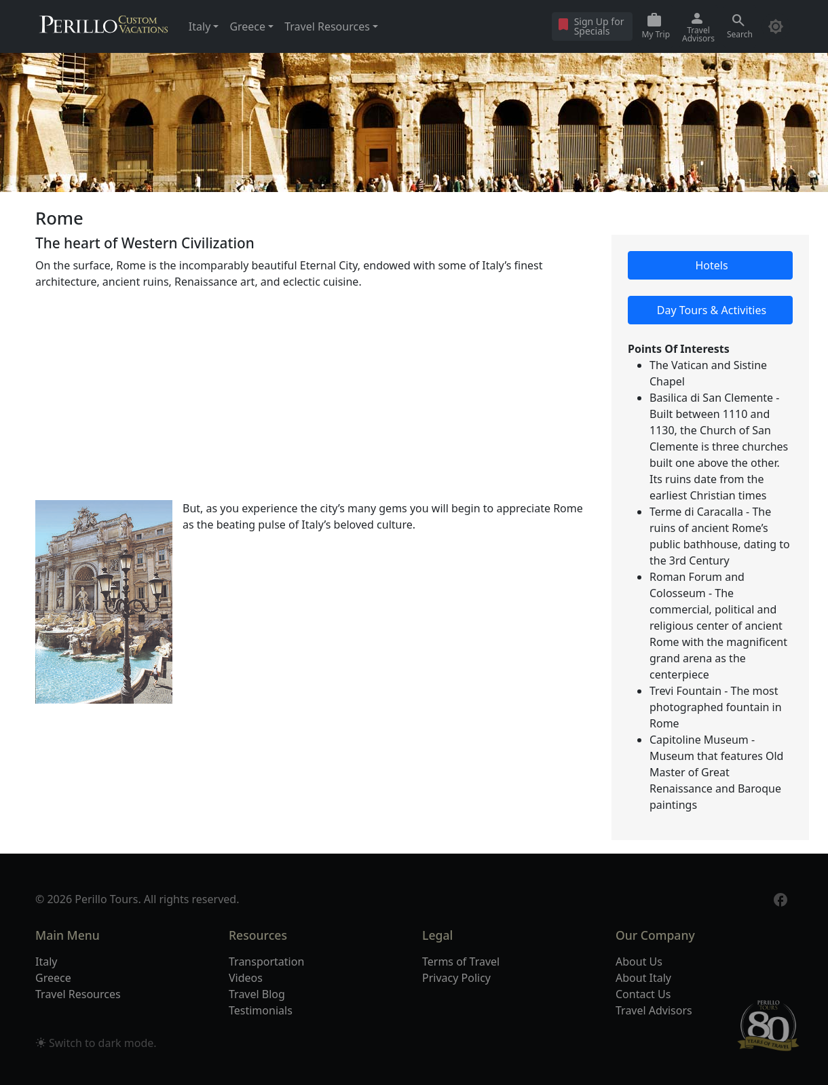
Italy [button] (199, 26)
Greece (53, 977)
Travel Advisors (654, 1010)
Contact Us (643, 994)
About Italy (643, 977)
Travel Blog (257, 994)
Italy (46, 961)
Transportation (266, 961)
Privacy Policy (456, 977)
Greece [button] (247, 26)
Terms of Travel (461, 961)
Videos (246, 977)
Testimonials (261, 1010)
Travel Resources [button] (327, 26)
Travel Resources (78, 994)
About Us (639, 961)
